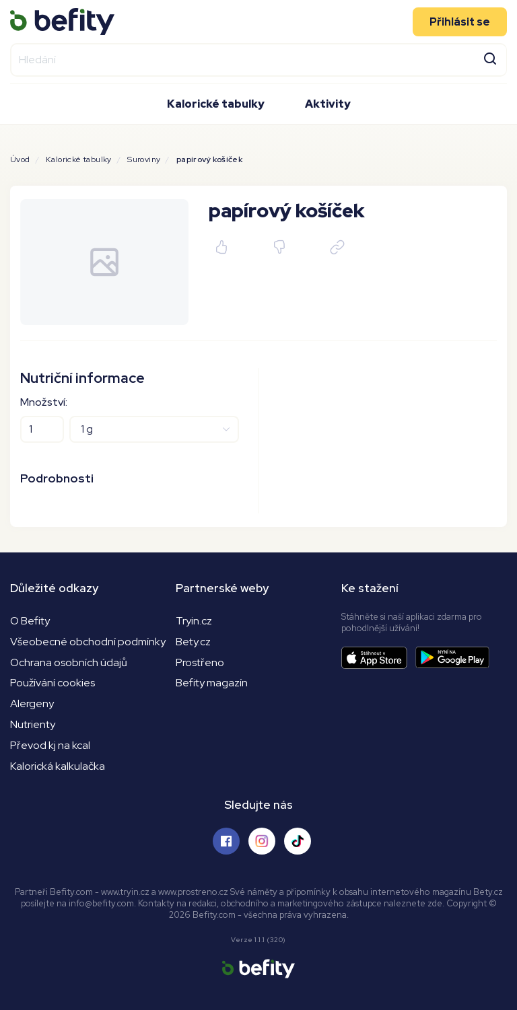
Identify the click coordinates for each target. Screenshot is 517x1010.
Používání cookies (52, 683)
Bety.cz (193, 642)
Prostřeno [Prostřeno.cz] (200, 662)
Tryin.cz (194, 621)
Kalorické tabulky (216, 104)
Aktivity (328, 104)
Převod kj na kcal (50, 745)
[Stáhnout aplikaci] (378, 658)
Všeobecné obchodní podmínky (88, 642)
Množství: (43, 402)
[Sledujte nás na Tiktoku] (297, 841)
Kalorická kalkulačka (57, 766)
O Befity (30, 621)
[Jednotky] (154, 429)
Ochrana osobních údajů (68, 662)
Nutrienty (32, 724)
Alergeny (32, 703)
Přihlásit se (459, 21)
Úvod (20, 159)
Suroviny (143, 159)
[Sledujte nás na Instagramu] (261, 841)
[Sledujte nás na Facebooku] (226, 841)
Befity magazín (212, 683)
